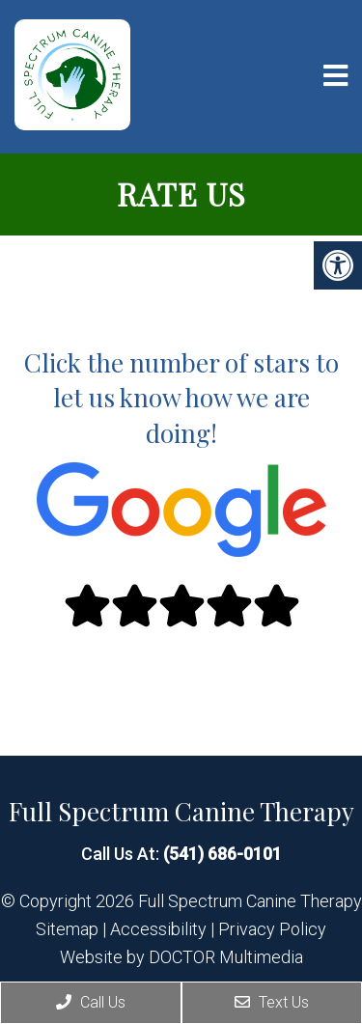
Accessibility (158, 929)
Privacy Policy (272, 929)
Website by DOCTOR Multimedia (181, 957)
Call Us (90, 1002)
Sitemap (67, 929)
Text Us (272, 1002)
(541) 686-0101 (222, 854)
